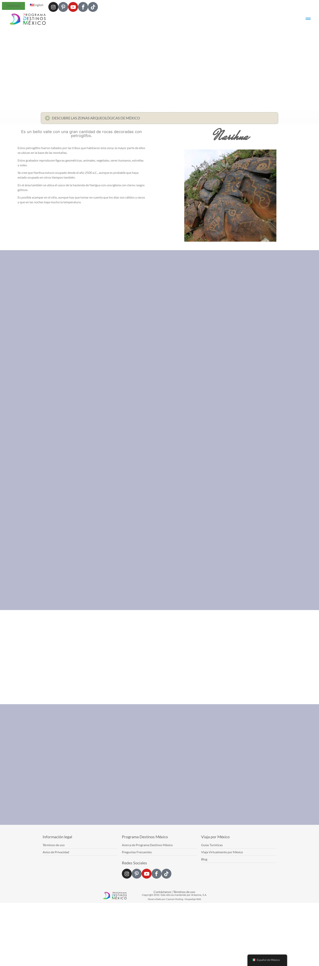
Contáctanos (162, 892)
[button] (159, 119)
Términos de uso (184, 892)
